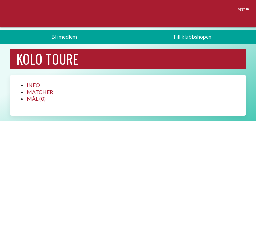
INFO (33, 85)
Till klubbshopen (192, 36)
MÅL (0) (36, 98)
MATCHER (40, 92)
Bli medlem (64, 36)
